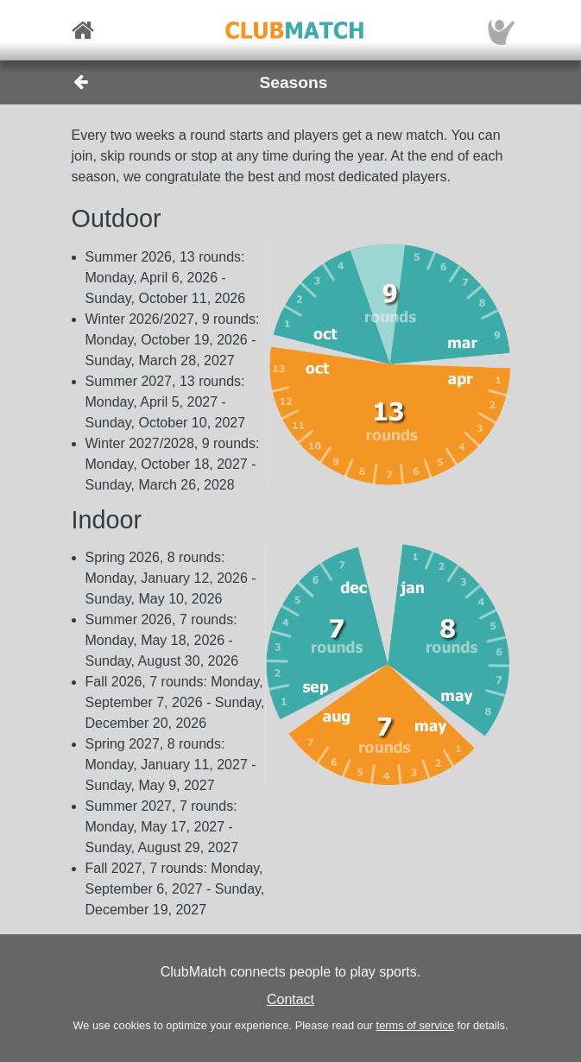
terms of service (415, 1025)
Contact (290, 999)
